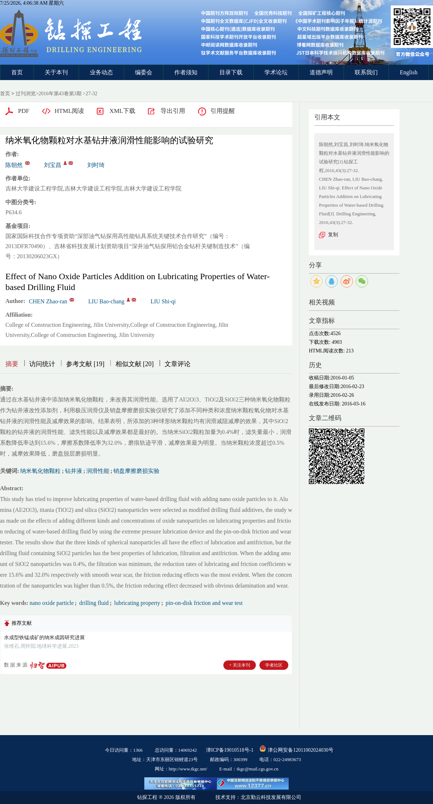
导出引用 (173, 110)
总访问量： (176, 750)
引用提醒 (222, 110)
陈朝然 (14, 165)
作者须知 (185, 72)
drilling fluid (93, 603)
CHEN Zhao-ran (48, 301)
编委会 (143, 72)
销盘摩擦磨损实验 (136, 471)
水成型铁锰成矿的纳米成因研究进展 (44, 637)
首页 (17, 72)
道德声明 (321, 72)
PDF (23, 110)
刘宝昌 (52, 165)
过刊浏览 (26, 93)
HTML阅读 (69, 110)
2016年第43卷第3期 (60, 93)
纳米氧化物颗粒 (40, 471)
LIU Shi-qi (163, 301)
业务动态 (101, 72)
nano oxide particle (52, 603)
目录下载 (230, 72)
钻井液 (73, 471)
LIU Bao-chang (106, 301)
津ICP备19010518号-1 (229, 750)
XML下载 (122, 110)
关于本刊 (56, 72)
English (408, 72)
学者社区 (274, 665)
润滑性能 (97, 471)
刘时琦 (96, 165)
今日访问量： (124, 750)
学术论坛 (276, 72)
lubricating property (136, 603)
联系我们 (366, 72)
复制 (333, 234)
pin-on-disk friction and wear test (203, 603)
